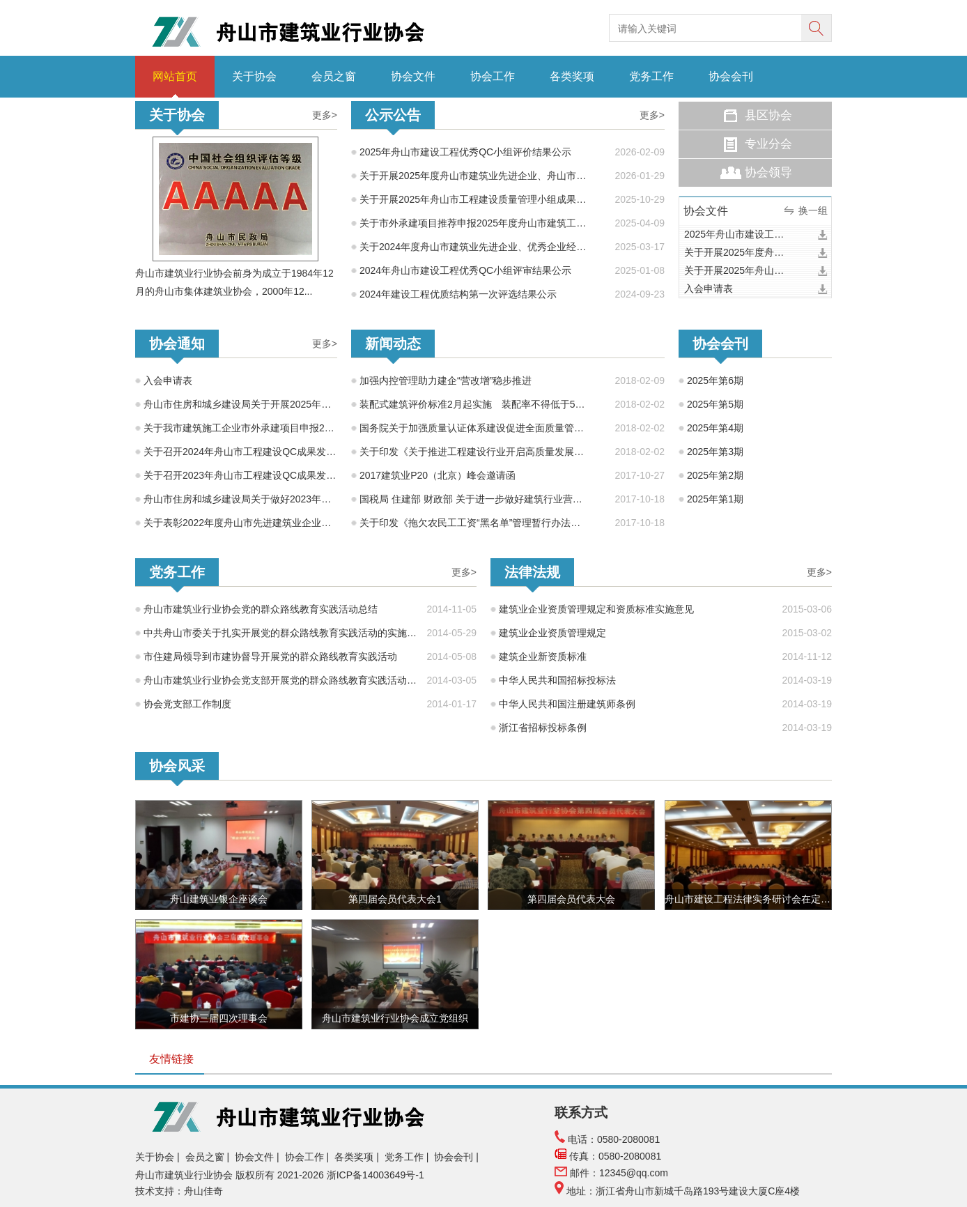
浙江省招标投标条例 (543, 727)
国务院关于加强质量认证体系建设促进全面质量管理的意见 (473, 427)
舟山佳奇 (203, 1191)
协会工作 (492, 76)
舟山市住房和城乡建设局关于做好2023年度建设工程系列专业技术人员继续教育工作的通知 (240, 499)
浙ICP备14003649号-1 (377, 1175)
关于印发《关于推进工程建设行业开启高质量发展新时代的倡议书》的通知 (473, 451)
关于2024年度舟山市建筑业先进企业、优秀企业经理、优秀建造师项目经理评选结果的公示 (477, 246)
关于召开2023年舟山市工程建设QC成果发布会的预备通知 (240, 475)
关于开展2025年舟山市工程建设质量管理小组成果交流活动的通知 (477, 199)
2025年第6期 (715, 380)
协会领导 (768, 172)
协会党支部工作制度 (187, 703)
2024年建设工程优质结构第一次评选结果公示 (458, 294)
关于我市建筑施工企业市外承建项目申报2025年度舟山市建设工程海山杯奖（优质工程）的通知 (240, 427)
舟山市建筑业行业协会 (184, 1175)
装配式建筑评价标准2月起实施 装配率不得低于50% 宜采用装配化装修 (473, 404)
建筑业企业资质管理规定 (552, 632)
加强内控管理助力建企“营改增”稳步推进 (445, 380)
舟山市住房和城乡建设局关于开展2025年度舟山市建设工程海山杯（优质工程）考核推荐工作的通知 (240, 404)
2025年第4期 (715, 427)
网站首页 (175, 76)
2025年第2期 (715, 475)
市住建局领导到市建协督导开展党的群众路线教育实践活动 (270, 656)
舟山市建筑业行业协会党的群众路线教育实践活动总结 (261, 609)
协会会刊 (731, 76)
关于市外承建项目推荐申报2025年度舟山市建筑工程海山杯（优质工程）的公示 (477, 223)
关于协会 (254, 76)
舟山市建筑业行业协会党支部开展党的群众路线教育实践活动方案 (281, 680)
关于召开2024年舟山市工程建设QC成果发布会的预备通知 (240, 451)
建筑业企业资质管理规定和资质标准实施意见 (596, 609)
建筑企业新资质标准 (543, 656)
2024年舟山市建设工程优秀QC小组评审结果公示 (465, 270)
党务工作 (651, 76)
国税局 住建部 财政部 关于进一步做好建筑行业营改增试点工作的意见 (473, 499)
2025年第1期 (715, 499)
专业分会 (768, 144)
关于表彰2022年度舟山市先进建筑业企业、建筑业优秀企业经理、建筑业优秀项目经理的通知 (240, 522)
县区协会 (768, 115)
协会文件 (413, 76)
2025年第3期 (715, 451)
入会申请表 (708, 288)
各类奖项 (572, 76)
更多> (324, 115)
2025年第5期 (715, 404)
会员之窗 (333, 76)
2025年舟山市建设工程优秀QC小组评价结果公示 (465, 151)
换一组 (813, 210)
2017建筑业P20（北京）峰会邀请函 (437, 475)
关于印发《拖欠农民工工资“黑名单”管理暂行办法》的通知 (473, 522)
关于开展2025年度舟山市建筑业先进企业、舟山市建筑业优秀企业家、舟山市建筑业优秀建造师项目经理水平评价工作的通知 (477, 175)
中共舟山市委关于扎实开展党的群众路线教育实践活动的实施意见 (281, 632)
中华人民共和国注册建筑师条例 (567, 703)
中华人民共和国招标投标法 (557, 680)
